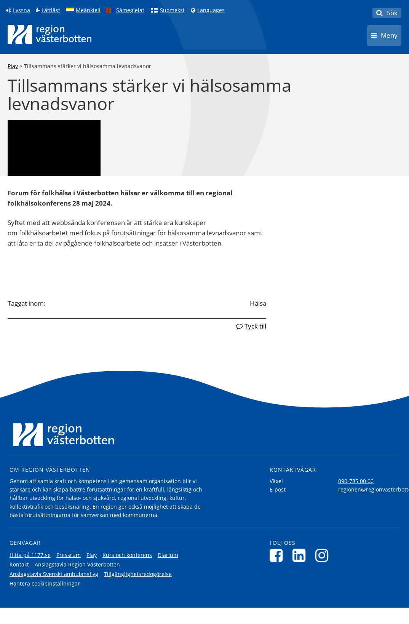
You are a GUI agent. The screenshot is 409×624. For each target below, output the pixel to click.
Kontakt (19, 564)
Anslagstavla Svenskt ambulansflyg (54, 574)
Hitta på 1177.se (30, 555)
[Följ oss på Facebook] (278, 555)
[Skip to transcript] (29, 129)
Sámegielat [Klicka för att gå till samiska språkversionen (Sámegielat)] (130, 10)
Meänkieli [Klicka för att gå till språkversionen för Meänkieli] (88, 10)
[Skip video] (16, 129)
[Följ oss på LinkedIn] (301, 555)
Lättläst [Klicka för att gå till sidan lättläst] (51, 10)
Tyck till (255, 326)
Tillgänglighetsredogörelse (138, 574)
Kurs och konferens (127, 555)
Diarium (168, 555)
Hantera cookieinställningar (45, 583)
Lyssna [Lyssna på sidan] (21, 10)
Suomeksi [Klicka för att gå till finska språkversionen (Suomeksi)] (172, 10)
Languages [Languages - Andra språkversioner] (211, 10)
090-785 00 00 (356, 481)
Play (13, 66)
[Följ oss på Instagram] (323, 555)
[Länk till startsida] (49, 34)
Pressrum (68, 555)
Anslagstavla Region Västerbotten (77, 564)
